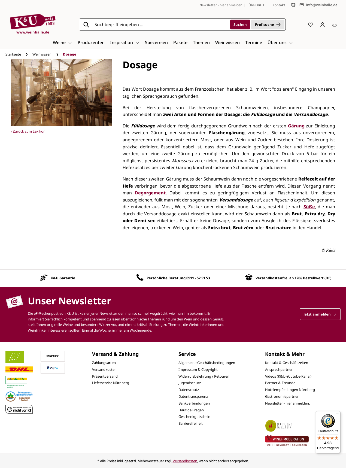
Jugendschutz (189, 382)
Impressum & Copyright (198, 369)
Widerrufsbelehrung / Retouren (203, 376)
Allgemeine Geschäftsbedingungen (206, 362)
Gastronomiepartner (282, 396)
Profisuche (268, 24)
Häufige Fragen (191, 410)
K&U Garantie (63, 278)
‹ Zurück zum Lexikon (28, 131)
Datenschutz (188, 389)
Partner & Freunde (280, 382)
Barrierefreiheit (190, 423)
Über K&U (256, 5)
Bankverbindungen (194, 403)
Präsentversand (105, 376)
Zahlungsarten (104, 362)
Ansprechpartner (279, 369)
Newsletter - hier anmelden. (287, 403)
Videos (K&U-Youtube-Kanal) (288, 376)
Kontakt (278, 5)
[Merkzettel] (311, 24)
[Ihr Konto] (323, 24)
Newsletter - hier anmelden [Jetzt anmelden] (220, 5)
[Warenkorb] (335, 24)
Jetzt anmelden (320, 314)
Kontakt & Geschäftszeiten (286, 362)
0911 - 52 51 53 (198, 278)
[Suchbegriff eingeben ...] (160, 24)
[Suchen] (240, 24)
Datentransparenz (193, 396)
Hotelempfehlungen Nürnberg (290, 389)
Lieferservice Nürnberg (110, 382)
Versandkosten (104, 369)
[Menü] (337, 414)
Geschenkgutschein (194, 416)
